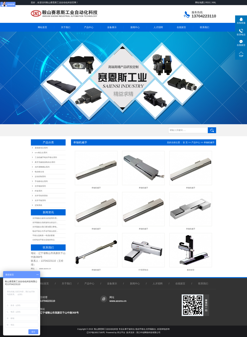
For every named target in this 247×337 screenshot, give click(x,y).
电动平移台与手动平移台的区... (45, 231)
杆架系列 (38, 191)
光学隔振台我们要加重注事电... (45, 227)
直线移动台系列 (41, 148)
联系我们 (204, 27)
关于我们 (65, 27)
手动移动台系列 (41, 181)
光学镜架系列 (40, 186)
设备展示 (112, 27)
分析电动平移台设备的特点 (43, 240)
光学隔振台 (151, 329)
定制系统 (38, 205)
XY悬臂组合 (143, 270)
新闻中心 (135, 27)
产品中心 (88, 27)
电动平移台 (140, 329)
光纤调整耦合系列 (42, 167)
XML (214, 2)
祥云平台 (121, 332)
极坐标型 (190, 270)
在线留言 (181, 27)
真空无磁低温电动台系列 (45, 162)
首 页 (185, 142)
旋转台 (132, 329)
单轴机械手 (209, 142)
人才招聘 (158, 27)
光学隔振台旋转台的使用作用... (45, 218)
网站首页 (42, 27)
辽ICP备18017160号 (96, 332)
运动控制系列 (40, 176)
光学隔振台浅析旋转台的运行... (45, 222)
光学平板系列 (40, 200)
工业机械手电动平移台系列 (46, 157)
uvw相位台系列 (41, 153)
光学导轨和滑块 (41, 196)
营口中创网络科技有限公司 (148, 332)
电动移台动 (39, 172)
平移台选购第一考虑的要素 (43, 235)
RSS (207, 2)
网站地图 (199, 2)
